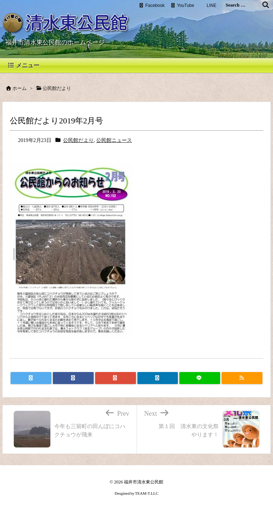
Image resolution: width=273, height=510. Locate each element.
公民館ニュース (114, 140)
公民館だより (78, 140)
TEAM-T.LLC (146, 493)
